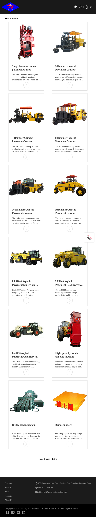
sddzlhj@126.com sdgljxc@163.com (51, 492)
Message (8, 496)
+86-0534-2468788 (44, 488)
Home (9, 18)
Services (8, 487)
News (7, 492)
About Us (8, 500)
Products (16, 18)
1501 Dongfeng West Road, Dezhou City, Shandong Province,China (63, 483)
